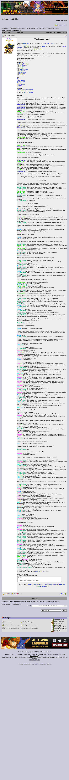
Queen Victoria (21, 84)
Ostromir (19, 83)
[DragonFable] (31, 28)
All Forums (5, 28)
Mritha (43, 46)
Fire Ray (21, 66)
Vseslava (19, 85)
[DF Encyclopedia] (41, 28)
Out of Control (38, 49)
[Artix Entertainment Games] (17, 28)
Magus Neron (21, 81)
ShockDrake (22, 72)
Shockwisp (22, 73)
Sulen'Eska (26, 43)
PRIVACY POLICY (34, 660)
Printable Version (61, 25)
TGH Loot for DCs (28, 92)
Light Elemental (23, 69)
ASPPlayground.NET (34, 664)
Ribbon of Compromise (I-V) (25, 89)
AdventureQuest (9, 654)
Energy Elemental (24, 64)
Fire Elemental (23, 65)
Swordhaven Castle (35, 584)
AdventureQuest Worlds (54, 654)
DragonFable (18, 654)
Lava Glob (22, 68)
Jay (10, 39)
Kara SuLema (49, 43)
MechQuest (27, 654)
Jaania (19, 79)
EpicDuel (34, 654)
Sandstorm (22, 70)
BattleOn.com (42, 654)
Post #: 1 (62, 593)
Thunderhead (22, 74)
